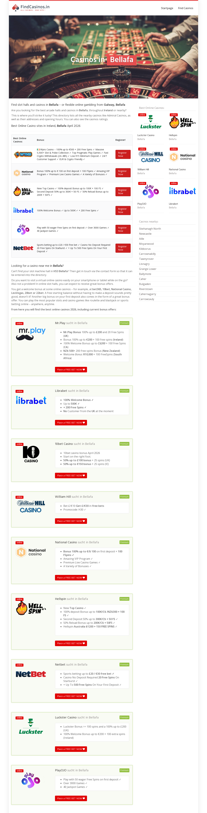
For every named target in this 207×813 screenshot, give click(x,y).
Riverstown (146, 289)
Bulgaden (145, 284)
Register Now (122, 159)
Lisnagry (144, 264)
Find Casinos (185, 8)
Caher (142, 279)
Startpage (167, 8)
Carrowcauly (146, 299)
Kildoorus (145, 249)
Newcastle (145, 233)
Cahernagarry (147, 294)
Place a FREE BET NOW (71, 425)
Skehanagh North (150, 228)
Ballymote (145, 274)
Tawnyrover (146, 259)
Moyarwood (146, 244)
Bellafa (82, 379)
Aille (141, 239)
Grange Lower (147, 269)
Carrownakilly (147, 254)
